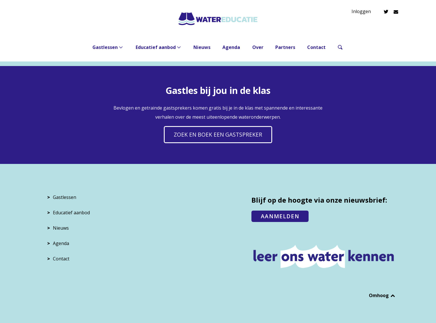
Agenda (61, 243)
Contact (61, 259)
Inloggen (361, 11)
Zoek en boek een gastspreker (218, 134)
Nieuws (61, 228)
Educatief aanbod (71, 212)
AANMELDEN (280, 216)
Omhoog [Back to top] (382, 295)
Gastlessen (64, 197)
